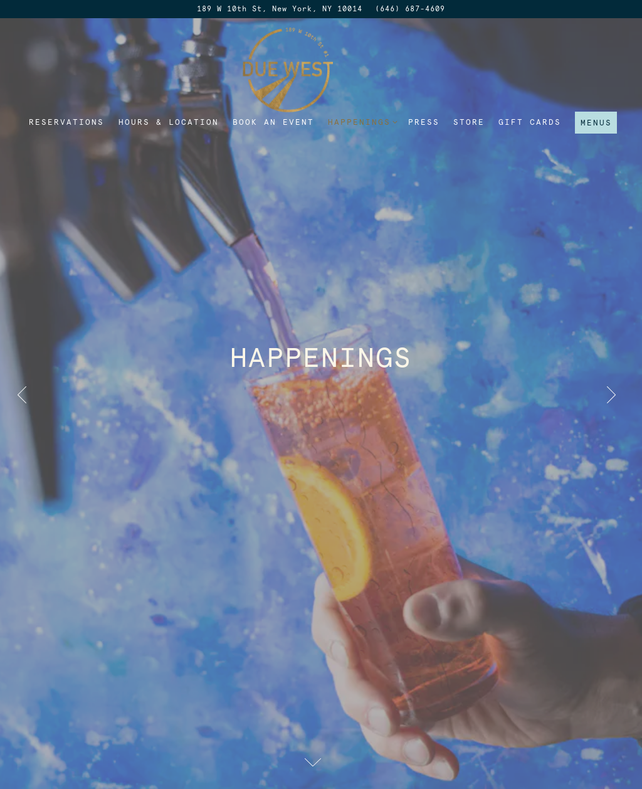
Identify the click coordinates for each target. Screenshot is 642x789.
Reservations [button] (66, 122)
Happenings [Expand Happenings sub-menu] (360, 121)
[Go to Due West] (279, 9)
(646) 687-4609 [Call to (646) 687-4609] (410, 8)
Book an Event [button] (273, 122)
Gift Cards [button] (529, 122)
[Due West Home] (321, 69)
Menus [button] (596, 122)
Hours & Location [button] (168, 122)
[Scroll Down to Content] (321, 762)
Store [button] (469, 122)
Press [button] (423, 122)
